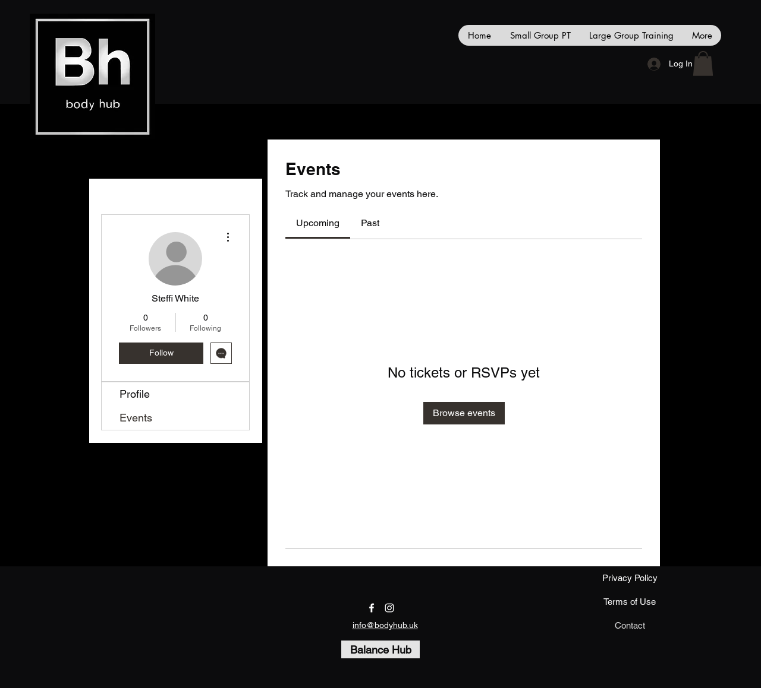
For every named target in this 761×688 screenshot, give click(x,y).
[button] (703, 63)
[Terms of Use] (629, 602)
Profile (135, 394)
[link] (317, 223)
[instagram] (389, 608)
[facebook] (372, 608)
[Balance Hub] (380, 649)
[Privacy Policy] (629, 578)
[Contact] (629, 626)
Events (136, 417)
